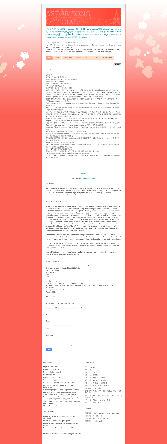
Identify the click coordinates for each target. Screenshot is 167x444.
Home (83, 173)
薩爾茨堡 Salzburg (57, 37)
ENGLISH (79, 29)
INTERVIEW (68, 58)
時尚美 (87, 35)
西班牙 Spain (67, 37)
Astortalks (70, 29)
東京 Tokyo (94, 35)
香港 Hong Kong (81, 37)
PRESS (78, 58)
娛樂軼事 (72, 31)
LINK (96, 58)
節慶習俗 (112, 35)
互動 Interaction (105, 29)
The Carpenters (92, 29)
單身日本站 (54, 32)
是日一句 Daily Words (70, 34)
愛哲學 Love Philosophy (110, 31)
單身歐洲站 (63, 31)
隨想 (74, 37)
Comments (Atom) (89, 179)
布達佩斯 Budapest (93, 32)
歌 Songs (104, 34)
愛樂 (48, 34)
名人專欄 (116, 29)
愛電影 (53, 35)
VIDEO (57, 58)
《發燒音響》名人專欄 (55, 29)
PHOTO (87, 58)
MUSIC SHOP (107, 58)
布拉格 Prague (81, 32)
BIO (49, 58)
